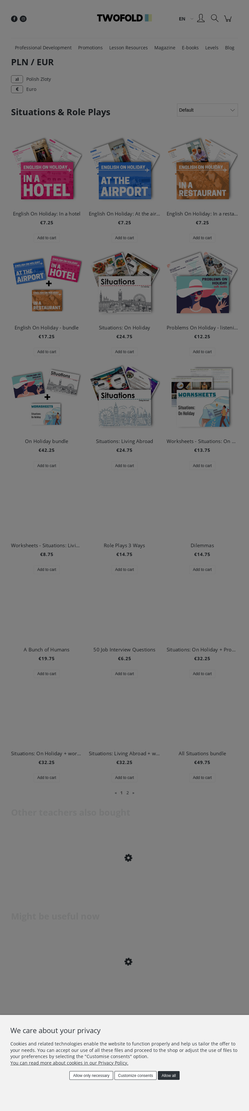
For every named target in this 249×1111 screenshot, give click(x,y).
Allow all (168, 1075)
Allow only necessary (91, 1075)
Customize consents (135, 1075)
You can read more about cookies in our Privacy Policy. (69, 1063)
